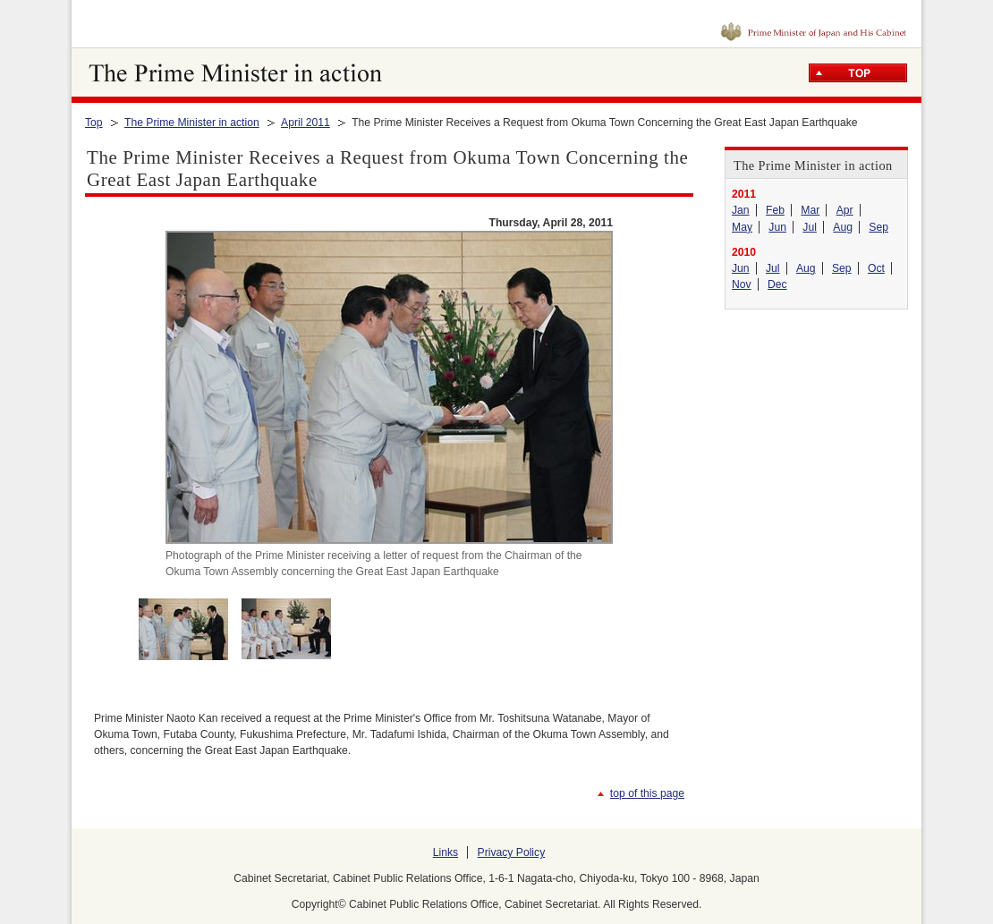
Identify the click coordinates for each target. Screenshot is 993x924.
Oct (876, 268)
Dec (777, 284)
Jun (777, 227)
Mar (810, 210)
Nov (741, 284)
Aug (843, 227)
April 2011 (305, 122)
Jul (809, 227)
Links (445, 852)
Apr (844, 210)
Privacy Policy (512, 852)
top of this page (647, 793)
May (742, 227)
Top (94, 122)
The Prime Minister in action (191, 122)
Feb (775, 210)
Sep (878, 227)
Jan (741, 210)
